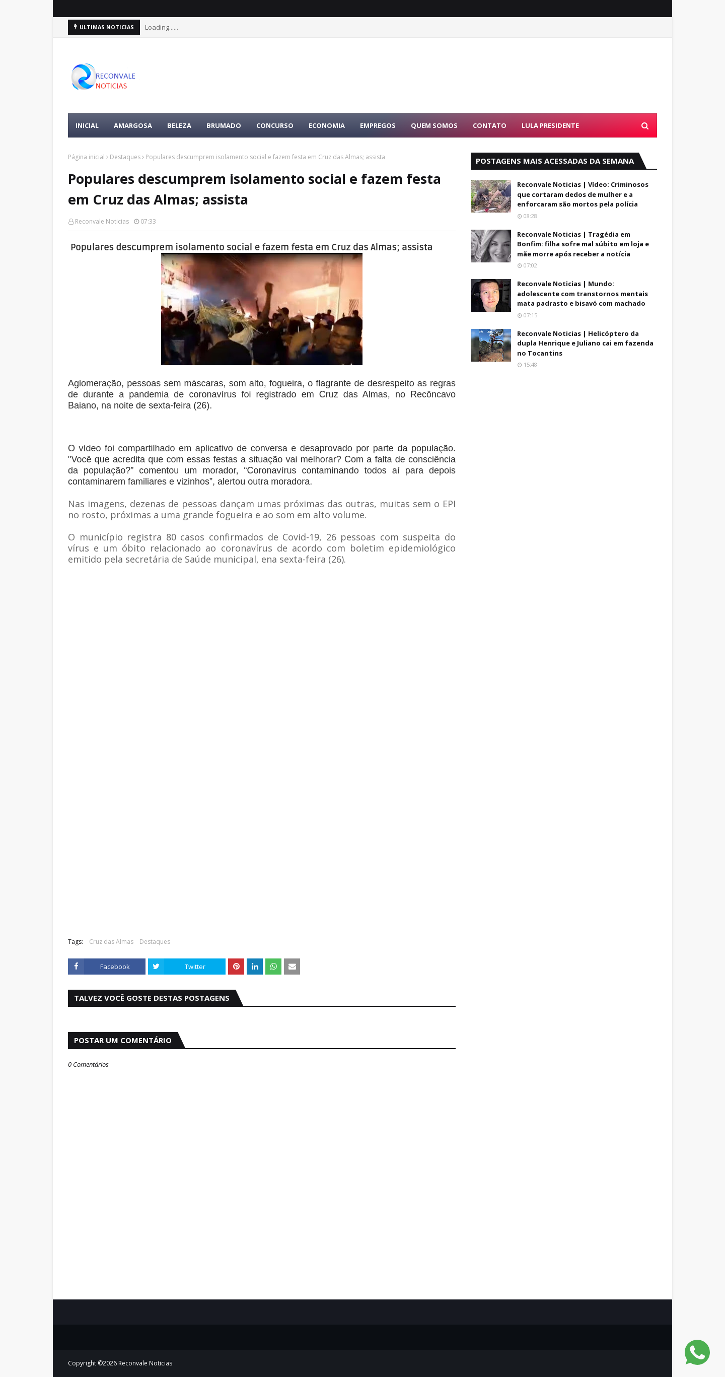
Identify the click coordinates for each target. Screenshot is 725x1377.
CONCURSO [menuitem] (275, 125)
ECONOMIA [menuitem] (327, 125)
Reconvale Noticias (102, 221)
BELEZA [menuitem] (179, 125)
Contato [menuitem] (489, 125)
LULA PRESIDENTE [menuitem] (550, 125)
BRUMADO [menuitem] (223, 125)
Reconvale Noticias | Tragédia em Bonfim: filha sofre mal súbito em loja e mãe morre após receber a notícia (583, 244)
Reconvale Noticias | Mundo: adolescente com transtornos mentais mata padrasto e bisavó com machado (582, 293)
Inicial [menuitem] (87, 125)
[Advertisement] (474, 75)
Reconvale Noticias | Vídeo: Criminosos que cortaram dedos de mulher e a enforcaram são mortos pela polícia (582, 194)
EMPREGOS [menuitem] (378, 125)
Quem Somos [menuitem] (434, 125)
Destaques (125, 157)
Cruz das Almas (111, 941)
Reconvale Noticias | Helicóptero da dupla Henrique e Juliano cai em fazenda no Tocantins (585, 343)
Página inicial (86, 157)
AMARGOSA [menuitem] (133, 125)
